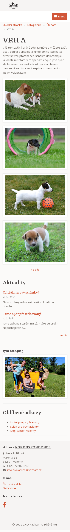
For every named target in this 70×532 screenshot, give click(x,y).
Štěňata (51, 25)
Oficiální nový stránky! (21, 292)
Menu (59, 16)
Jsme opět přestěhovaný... (23, 313)
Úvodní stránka (12, 25)
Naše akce (9, 488)
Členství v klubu (12, 484)
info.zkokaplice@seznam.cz (24, 470)
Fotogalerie (34, 25)
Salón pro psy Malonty (24, 426)
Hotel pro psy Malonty (24, 422)
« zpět (35, 269)
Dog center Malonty (23, 430)
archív (63, 335)
